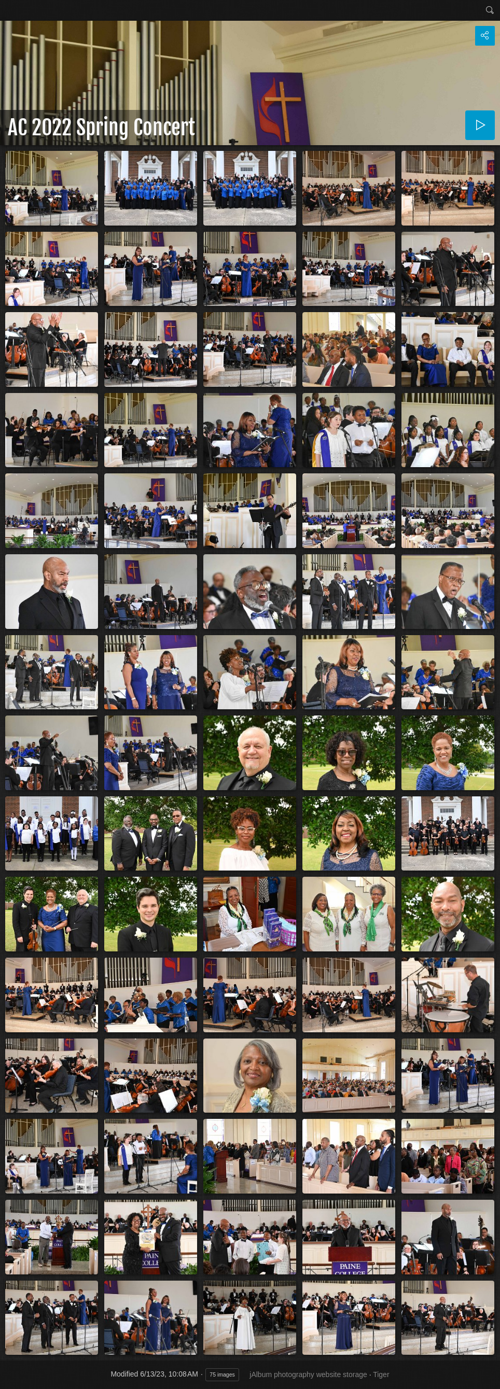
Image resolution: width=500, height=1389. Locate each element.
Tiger (381, 1374)
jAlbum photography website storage (308, 1374)
